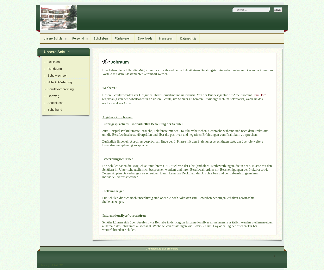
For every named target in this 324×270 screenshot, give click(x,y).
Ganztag (53, 96)
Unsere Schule (52, 38)
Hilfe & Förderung (60, 82)
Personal (78, 38)
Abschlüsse (55, 102)
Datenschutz (188, 38)
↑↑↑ (274, 256)
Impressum (166, 38)
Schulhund (55, 109)
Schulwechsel (57, 75)
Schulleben (101, 38)
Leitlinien (54, 62)
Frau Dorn (259, 95)
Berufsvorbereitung (61, 89)
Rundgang (55, 68)
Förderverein (123, 38)
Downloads (145, 38)
